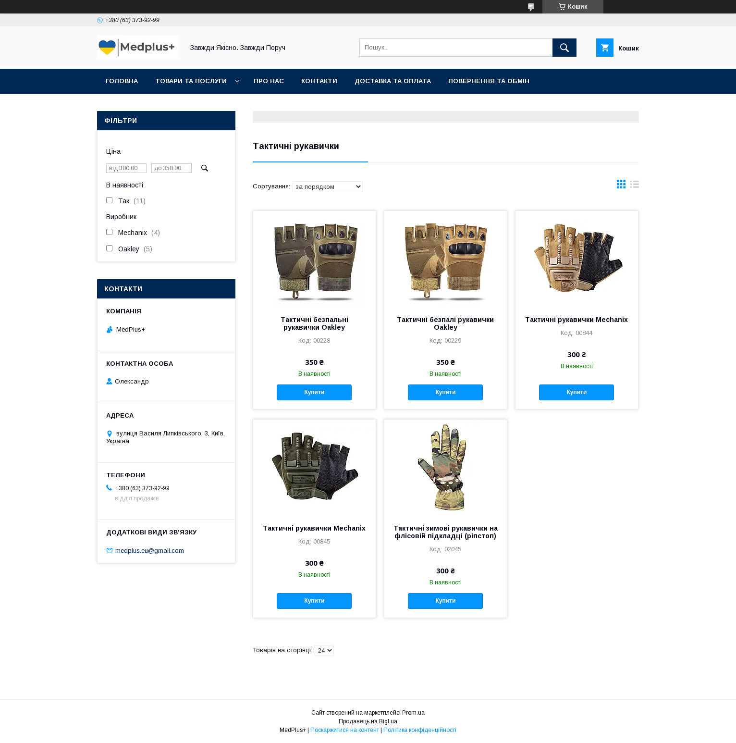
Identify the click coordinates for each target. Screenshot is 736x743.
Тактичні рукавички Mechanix (576, 319)
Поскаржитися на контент (344, 730)
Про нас (269, 81)
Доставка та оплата (393, 81)
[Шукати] (564, 47)
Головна (122, 81)
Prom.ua (413, 712)
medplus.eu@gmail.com (149, 550)
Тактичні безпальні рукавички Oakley (314, 323)
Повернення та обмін (488, 81)
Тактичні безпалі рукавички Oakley (445, 323)
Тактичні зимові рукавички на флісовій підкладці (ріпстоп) (445, 532)
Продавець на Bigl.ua (368, 721)
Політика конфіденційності (419, 730)
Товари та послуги (191, 81)
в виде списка (634, 186)
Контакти (319, 81)
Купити (314, 392)
